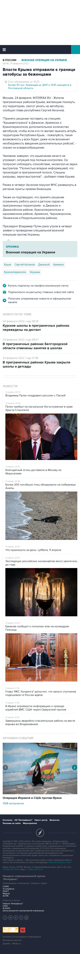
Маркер (6, 893)
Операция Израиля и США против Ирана (32, 798)
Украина (35, 272)
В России (9, 60)
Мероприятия (30, 823)
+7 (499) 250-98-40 (11, 869)
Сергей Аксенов (25, 264)
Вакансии (54, 820)
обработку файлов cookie (59, 862)
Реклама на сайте (12, 823)
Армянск (58, 264)
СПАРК (6, 886)
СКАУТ (6, 891)
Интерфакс (40, 49)
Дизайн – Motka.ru (12, 943)
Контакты (7, 820)
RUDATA (6, 908)
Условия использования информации (22, 936)
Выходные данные (12, 940)
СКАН (5, 906)
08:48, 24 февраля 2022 (16, 63)
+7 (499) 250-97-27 (34, 869)
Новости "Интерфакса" (13, 903)
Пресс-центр (41, 820)
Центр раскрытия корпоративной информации (23, 911)
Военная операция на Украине (44, 60)
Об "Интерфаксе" (23, 820)
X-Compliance (8, 889)
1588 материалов (13, 803)
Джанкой (44, 264)
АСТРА (5, 896)
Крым (7, 264)
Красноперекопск (15, 272)
